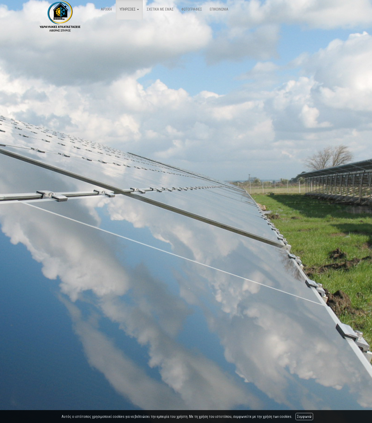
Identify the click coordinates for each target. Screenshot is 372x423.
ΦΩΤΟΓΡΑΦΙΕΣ (191, 9)
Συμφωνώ (304, 416)
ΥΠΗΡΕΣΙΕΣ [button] (129, 9)
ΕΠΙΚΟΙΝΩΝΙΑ (219, 9)
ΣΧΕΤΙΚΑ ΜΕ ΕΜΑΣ (160, 9)
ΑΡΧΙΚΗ (106, 9)
